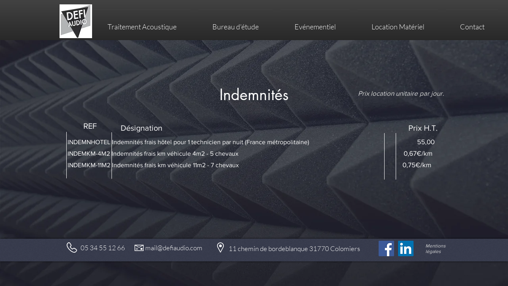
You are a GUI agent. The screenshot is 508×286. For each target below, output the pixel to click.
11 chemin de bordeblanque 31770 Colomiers (294, 248)
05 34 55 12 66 (103, 247)
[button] (398, 23)
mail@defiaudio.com (173, 247)
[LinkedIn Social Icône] (406, 248)
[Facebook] (386, 248)
